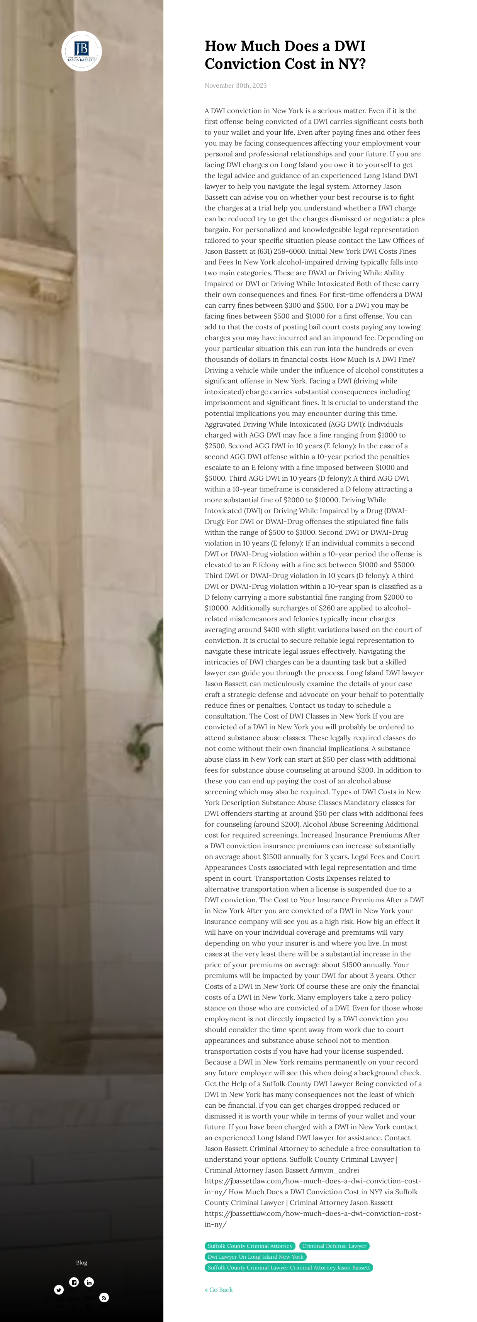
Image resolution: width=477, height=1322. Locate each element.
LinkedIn (89, 1283)
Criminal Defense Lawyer (334, 1245)
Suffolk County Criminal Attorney (250, 1245)
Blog (81, 1262)
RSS (104, 1298)
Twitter (59, 1291)
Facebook (74, 1283)
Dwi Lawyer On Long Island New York (256, 1256)
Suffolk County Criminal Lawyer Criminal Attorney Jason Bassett (289, 1267)
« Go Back (219, 1289)
